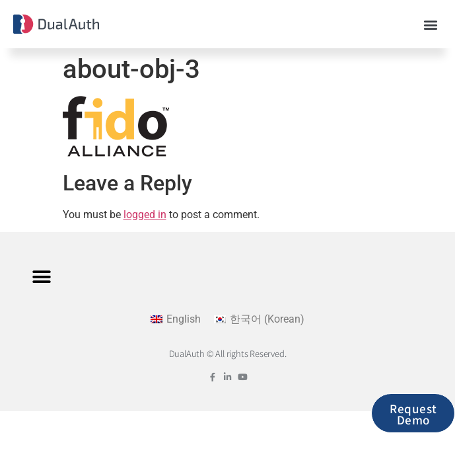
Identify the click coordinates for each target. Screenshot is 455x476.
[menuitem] (175, 319)
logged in (144, 214)
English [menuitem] (183, 319)
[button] (431, 24)
